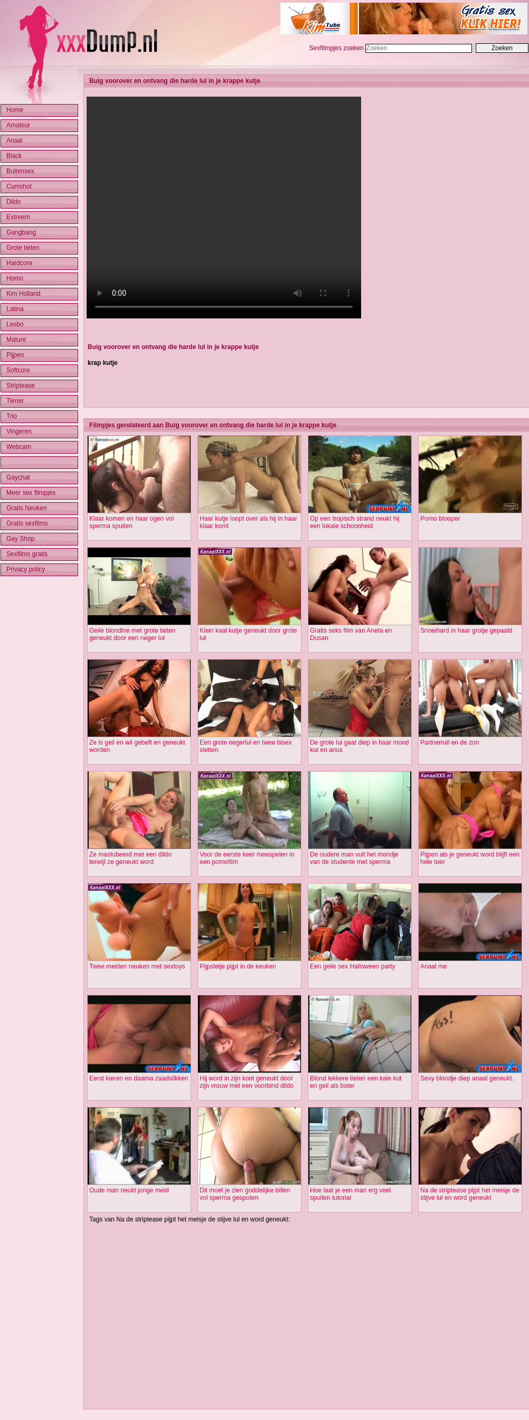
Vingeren (19, 431)
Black (14, 155)
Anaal (14, 140)
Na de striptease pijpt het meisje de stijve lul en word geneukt (469, 1194)
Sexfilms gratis (27, 554)
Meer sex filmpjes (30, 492)
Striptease (20, 385)
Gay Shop (20, 538)
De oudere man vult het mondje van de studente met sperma (354, 858)
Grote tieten (23, 247)
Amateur (18, 125)
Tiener (15, 401)
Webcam (18, 446)
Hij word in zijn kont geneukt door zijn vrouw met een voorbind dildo (247, 1082)
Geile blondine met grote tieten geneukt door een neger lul (132, 634)
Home (14, 110)
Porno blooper (440, 518)
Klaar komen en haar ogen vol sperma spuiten (131, 522)
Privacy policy (25, 569)
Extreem (18, 217)
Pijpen (15, 355)
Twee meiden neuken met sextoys (137, 966)
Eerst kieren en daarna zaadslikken (138, 1078)
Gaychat (18, 477)
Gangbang (21, 232)
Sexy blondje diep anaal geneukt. (467, 1078)
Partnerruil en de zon (449, 742)
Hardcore (19, 263)
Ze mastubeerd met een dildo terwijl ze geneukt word (130, 858)
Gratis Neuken (26, 508)
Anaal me (433, 966)
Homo (14, 278)
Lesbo (15, 324)
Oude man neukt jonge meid (129, 1190)
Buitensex (20, 171)
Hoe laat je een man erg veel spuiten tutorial (350, 1194)
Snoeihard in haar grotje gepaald (466, 630)
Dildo (13, 201)
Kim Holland (23, 293)
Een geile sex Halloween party (352, 966)
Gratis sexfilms (27, 523)
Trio (11, 416)
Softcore (18, 370)
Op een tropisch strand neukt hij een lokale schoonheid (354, 522)
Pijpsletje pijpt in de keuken (238, 966)
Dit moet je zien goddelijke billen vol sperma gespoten (245, 1194)
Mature (16, 339)
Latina (15, 309)
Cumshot (19, 186)
